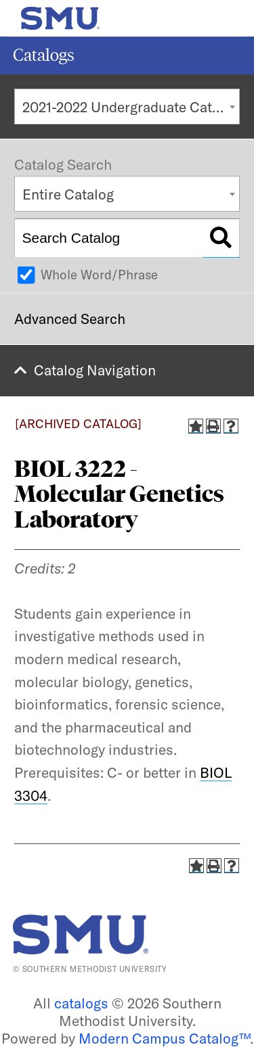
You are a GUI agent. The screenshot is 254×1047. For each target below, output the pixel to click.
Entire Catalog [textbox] (68, 194)
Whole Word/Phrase (99, 274)
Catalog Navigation (95, 370)
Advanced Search (69, 318)
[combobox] (127, 106)
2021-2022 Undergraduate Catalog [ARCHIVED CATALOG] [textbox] (131, 107)
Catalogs (44, 55)
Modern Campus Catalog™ (164, 1038)
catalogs (81, 1003)
